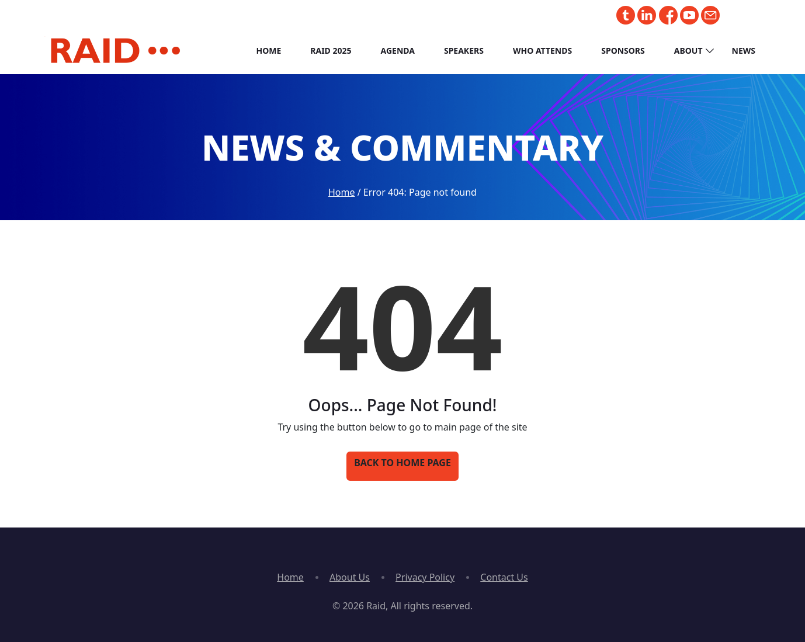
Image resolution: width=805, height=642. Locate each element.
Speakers (464, 50)
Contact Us (504, 577)
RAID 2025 (330, 50)
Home (268, 50)
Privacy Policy (424, 577)
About (688, 50)
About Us (349, 577)
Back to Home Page (402, 462)
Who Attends (542, 50)
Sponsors (623, 50)
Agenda (398, 50)
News (743, 50)
